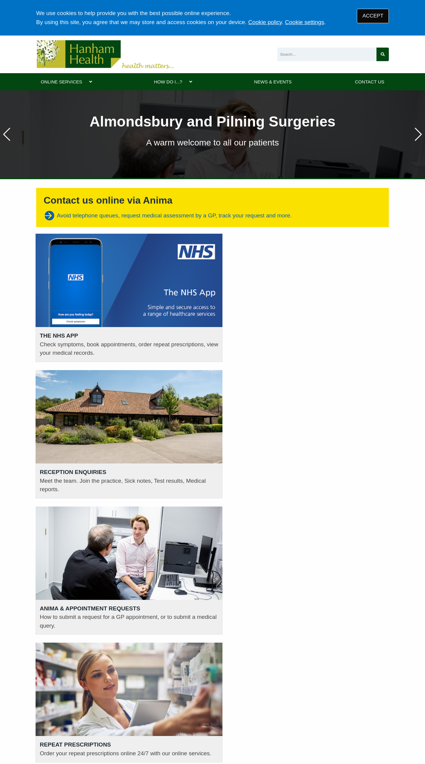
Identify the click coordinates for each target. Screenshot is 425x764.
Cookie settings (304, 22)
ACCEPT (373, 16)
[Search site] (382, 54)
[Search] (326, 54)
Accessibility (201, 721)
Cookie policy (265, 22)
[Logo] (105, 54)
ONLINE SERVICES (61, 81)
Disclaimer (169, 721)
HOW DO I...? (168, 81)
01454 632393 (145, 641)
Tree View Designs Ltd (67, 741)
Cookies (230, 721)
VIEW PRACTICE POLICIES (255, 644)
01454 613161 (54, 632)
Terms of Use (89, 721)
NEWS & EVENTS (273, 81)
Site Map (255, 721)
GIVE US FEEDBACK (338, 644)
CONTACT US (369, 81)
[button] (418, 134)
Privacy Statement (131, 721)
